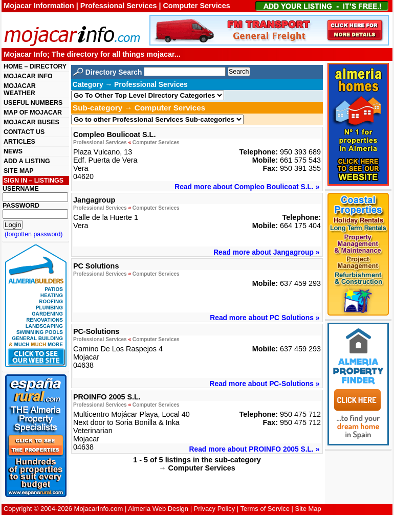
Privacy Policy (214, 508)
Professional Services (100, 142)
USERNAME (21, 188)
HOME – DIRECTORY (35, 66)
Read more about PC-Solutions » (264, 383)
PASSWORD (21, 205)
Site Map (308, 508)
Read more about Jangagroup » (266, 252)
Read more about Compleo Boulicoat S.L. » (246, 187)
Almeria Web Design (158, 508)
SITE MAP (18, 170)
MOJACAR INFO (28, 76)
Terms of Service (265, 508)
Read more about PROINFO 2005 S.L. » (254, 449)
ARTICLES (19, 141)
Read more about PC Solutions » (264, 318)
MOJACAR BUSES (31, 122)
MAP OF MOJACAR (33, 112)
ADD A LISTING (27, 161)
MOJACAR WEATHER (20, 89)
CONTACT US (24, 132)
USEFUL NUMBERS (33, 102)
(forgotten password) (34, 234)
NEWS (13, 151)
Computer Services (156, 142)
